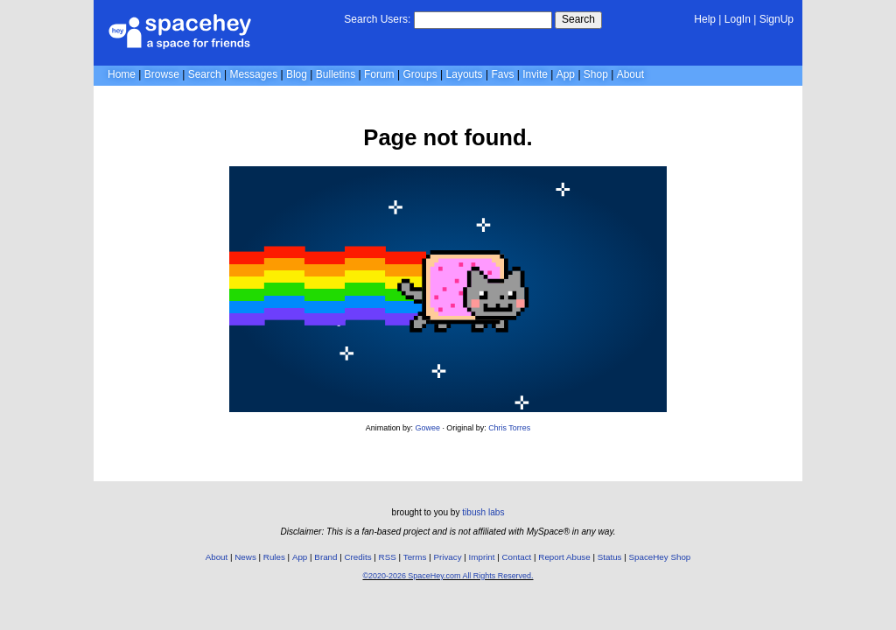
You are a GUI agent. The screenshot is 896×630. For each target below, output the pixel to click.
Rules (274, 557)
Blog (296, 74)
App (565, 74)
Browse (161, 74)
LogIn (737, 19)
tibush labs (483, 512)
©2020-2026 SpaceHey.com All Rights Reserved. (447, 575)
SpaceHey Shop (660, 557)
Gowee (428, 428)
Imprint (482, 557)
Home (122, 74)
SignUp (777, 19)
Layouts (464, 74)
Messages (253, 74)
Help (705, 19)
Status (610, 557)
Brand (325, 557)
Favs (502, 74)
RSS (387, 557)
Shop (596, 74)
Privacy (447, 557)
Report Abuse (564, 557)
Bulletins (335, 74)
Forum (379, 74)
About (630, 74)
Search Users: (377, 19)
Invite (535, 74)
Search (578, 19)
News (245, 557)
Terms (415, 557)
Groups (419, 74)
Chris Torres (509, 428)
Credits (358, 557)
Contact (517, 557)
